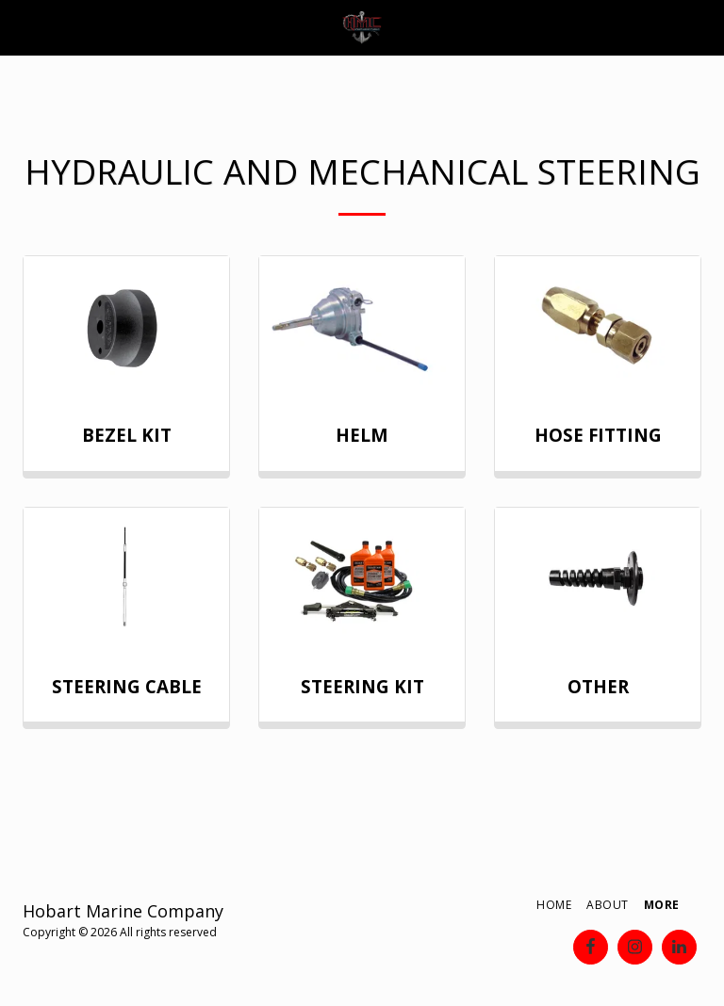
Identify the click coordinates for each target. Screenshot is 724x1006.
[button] (21, 27)
